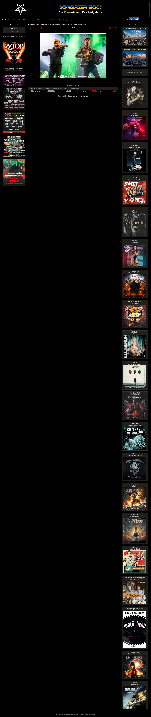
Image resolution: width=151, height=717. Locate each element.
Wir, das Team (6, 20)
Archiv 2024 (46, 24)
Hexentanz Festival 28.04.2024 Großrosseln (69, 24)
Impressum (30, 20)
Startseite (14, 28)
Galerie (31, 24)
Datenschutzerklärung (59, 20)
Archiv (37, 24)
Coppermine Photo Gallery (78, 96)
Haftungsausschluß (43, 20)
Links (15, 20)
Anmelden (14, 31)
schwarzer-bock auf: (127, 20)
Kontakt (22, 20)
